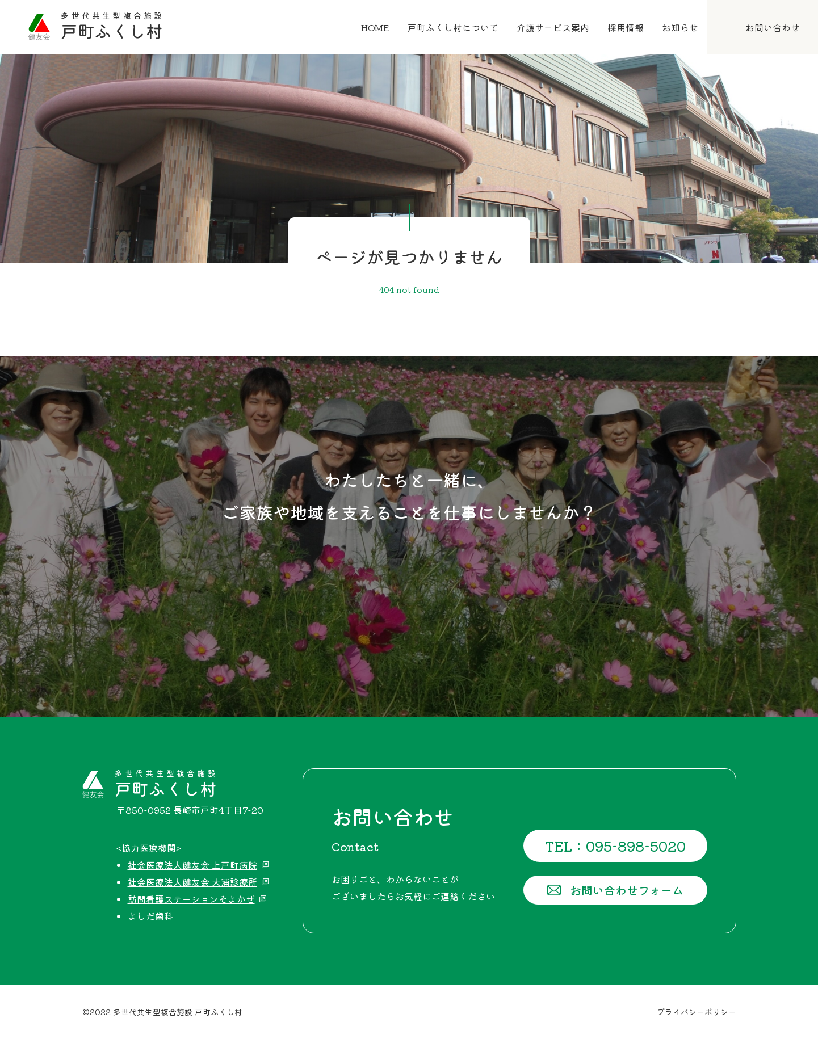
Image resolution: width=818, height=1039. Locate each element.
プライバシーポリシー (696, 1011)
